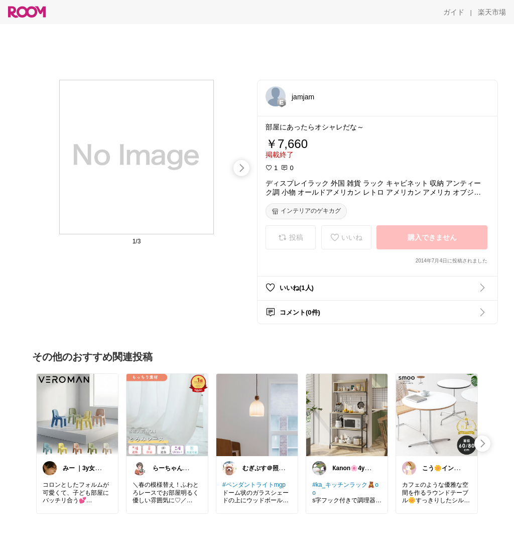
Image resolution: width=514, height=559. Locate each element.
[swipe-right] (241, 168)
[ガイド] (453, 12)
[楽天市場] (492, 12)
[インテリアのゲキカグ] (306, 211)
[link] (77, 414)
